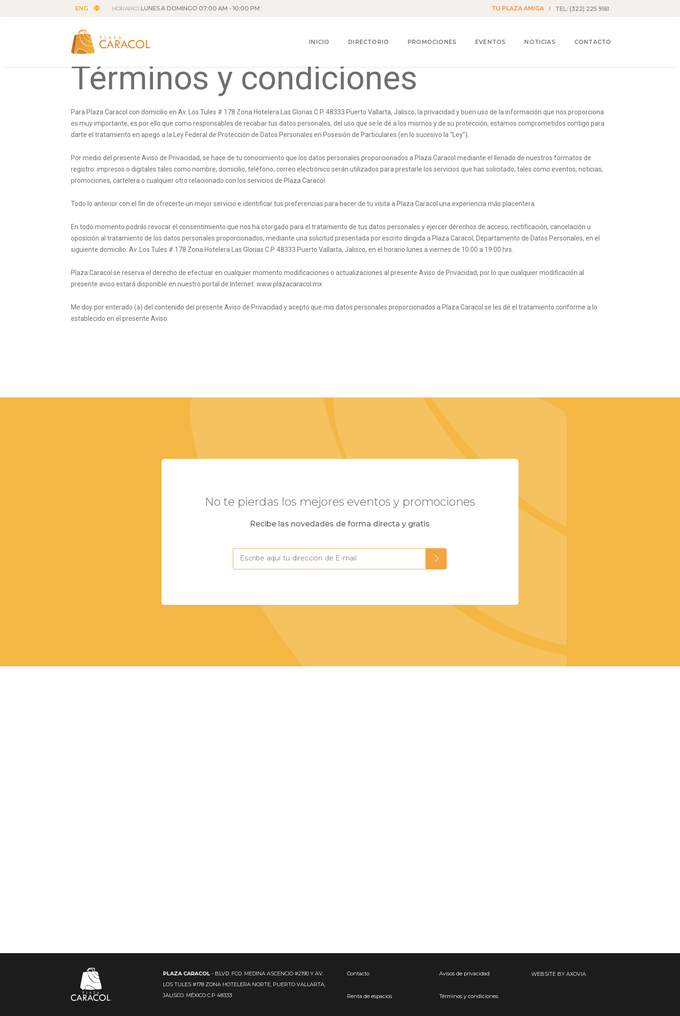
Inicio (310, 33)
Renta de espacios (369, 996)
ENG (90, 8)
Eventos (481, 33)
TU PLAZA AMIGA (518, 8)
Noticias (530, 33)
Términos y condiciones (468, 996)
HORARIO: (189, 8)
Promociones (423, 33)
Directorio (359, 33)
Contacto (583, 33)
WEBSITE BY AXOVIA (558, 974)
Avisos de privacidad (464, 973)
